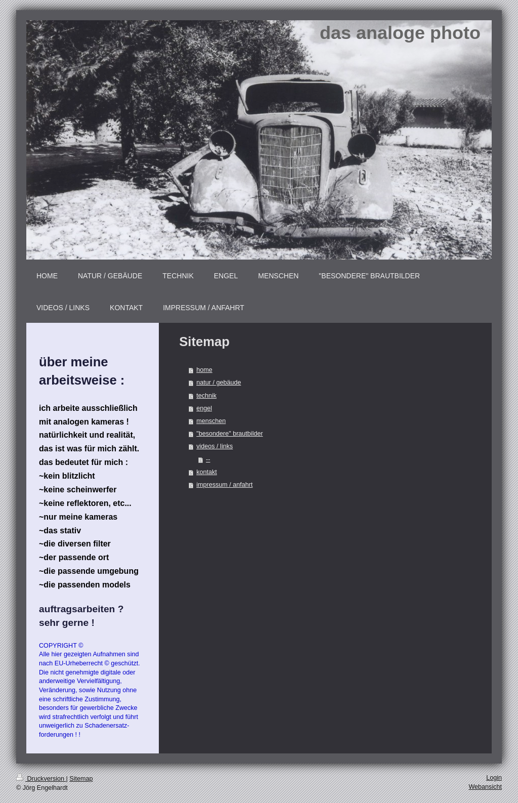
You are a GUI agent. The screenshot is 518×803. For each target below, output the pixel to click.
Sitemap (81, 778)
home (204, 369)
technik (206, 395)
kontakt (206, 472)
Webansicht (485, 786)
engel (204, 408)
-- (208, 459)
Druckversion (41, 778)
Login (494, 777)
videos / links (214, 446)
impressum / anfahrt (224, 484)
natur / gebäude (218, 382)
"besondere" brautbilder (229, 433)
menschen (211, 421)
